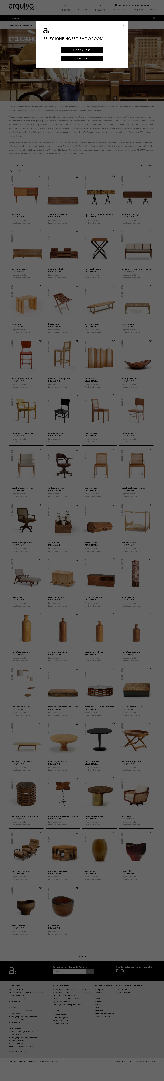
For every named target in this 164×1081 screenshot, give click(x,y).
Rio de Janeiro (82, 50)
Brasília (82, 58)
